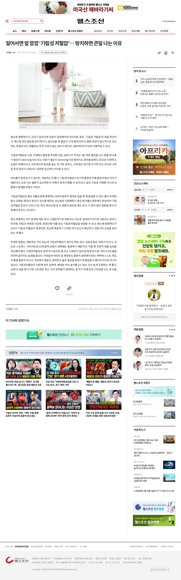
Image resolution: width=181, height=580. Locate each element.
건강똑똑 (164, 31)
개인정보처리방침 (21, 546)
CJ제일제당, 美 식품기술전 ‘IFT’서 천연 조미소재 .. (154, 490)
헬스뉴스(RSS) (168, 546)
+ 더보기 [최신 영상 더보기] (114, 353)
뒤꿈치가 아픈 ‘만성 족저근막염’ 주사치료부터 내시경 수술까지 (158, 351)
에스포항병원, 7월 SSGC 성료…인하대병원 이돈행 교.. (147, 441)
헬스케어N (150, 31)
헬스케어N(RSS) (137, 546)
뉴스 (15, 31)
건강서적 (122, 31)
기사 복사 (159, 53)
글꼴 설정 (172, 53)
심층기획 (35, 31)
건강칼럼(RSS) (153, 546)
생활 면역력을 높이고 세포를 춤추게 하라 (159, 221)
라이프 (48, 31)
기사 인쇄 (166, 53)
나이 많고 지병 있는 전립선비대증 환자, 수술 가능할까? (158, 364)
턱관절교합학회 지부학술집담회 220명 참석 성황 (147, 479)
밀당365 (98, 31)
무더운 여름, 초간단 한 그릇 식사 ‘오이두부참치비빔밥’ (156, 201)
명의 (24, 31)
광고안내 (48, 546)
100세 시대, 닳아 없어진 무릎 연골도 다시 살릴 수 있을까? (159, 337)
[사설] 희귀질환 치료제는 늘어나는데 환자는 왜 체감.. (145, 467)
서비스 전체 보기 (71, 546)
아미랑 (110, 31)
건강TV (59, 31)
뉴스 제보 (83, 546)
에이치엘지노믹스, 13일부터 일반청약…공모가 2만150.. (153, 454)
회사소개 (9, 546)
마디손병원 (138, 413)
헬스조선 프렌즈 (75, 31)
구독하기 (169, 190)
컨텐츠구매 (58, 546)
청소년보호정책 (37, 546)
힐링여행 (136, 31)
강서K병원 (137, 401)
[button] (169, 275)
